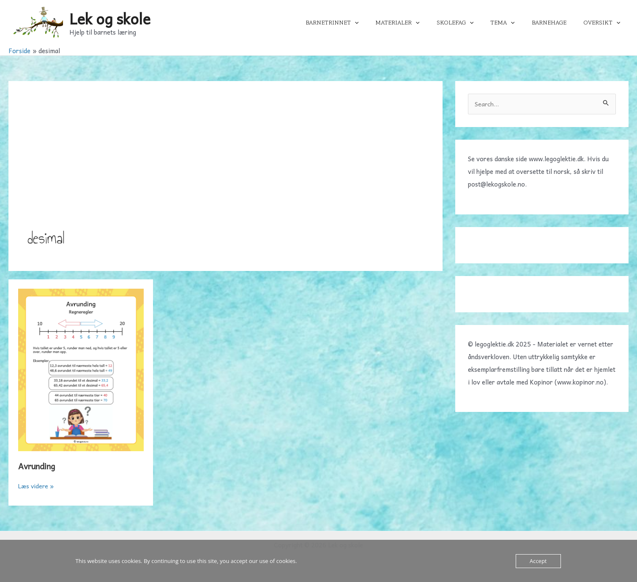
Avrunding (39, 466)
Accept (538, 561)
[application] (382, 22)
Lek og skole (109, 18)
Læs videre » (37, 486)
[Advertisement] (225, 163)
